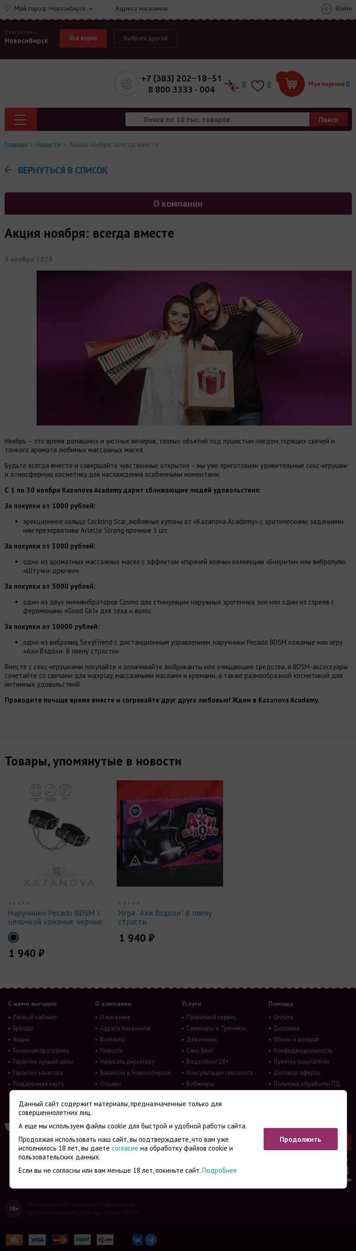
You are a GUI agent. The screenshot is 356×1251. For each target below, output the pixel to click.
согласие (125, 1148)
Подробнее (219, 1170)
